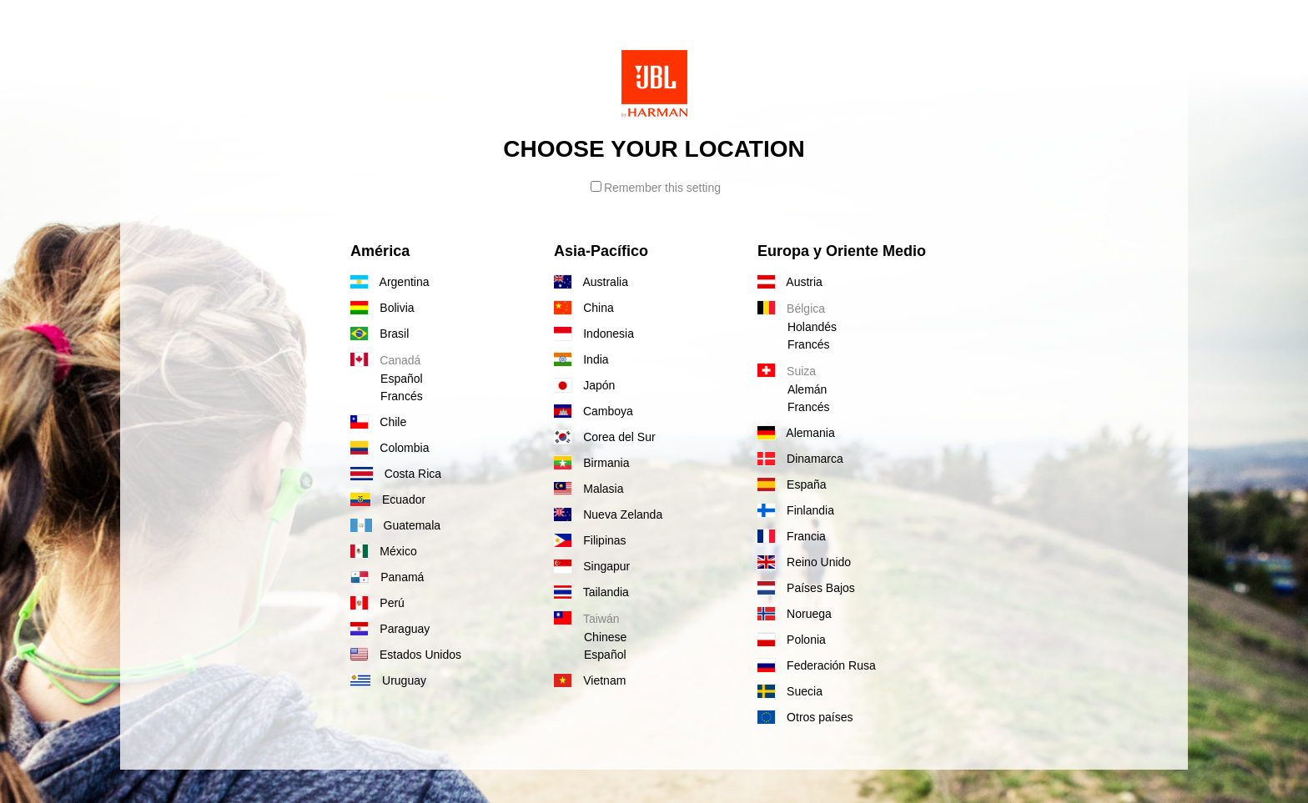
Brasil (379, 333)
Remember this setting (656, 187)
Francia (791, 536)
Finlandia (795, 510)
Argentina (389, 282)
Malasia (588, 488)
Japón (584, 385)
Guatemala (395, 525)
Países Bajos (806, 588)
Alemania (796, 432)
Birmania (591, 462)
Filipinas (590, 540)
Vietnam (590, 680)
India (581, 359)
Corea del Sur (605, 437)
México (383, 551)
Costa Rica (395, 473)
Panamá (387, 577)
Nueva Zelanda (608, 514)
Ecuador (387, 499)
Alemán (807, 389)
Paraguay (390, 628)
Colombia (389, 447)
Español (401, 378)
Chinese (605, 637)
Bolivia (382, 307)
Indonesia (594, 333)
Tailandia (591, 592)
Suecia (790, 691)
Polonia (791, 639)
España (792, 484)
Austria (790, 282)
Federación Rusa (816, 665)
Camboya (593, 411)
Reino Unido (804, 562)
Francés (401, 396)
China (584, 307)
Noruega (794, 613)
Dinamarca (800, 458)
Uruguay (388, 680)
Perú (377, 603)
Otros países (805, 717)
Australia (591, 282)
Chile (378, 422)
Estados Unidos (405, 654)
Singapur (592, 566)
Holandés (812, 327)
